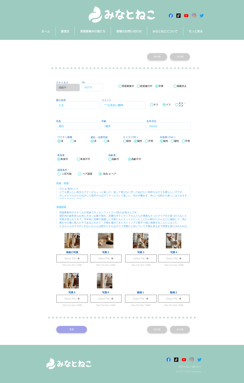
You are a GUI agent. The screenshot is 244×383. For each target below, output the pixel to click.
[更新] (71, 329)
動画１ (140, 292)
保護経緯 (61, 207)
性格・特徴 (62, 183)
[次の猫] (180, 56)
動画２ (173, 292)
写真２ (106, 252)
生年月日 (151, 121)
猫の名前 (61, 100)
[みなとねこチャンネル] (186, 16)
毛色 (58, 121)
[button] (141, 299)
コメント (106, 100)
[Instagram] (194, 16)
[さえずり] (202, 16)
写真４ (174, 252)
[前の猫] (157, 56)
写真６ (106, 292)
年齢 (103, 121)
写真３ (141, 252)
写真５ (72, 292)
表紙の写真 (72, 252)
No (83, 82)
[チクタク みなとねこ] (178, 16)
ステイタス (62, 82)
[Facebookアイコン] (171, 16)
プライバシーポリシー (190, 367)
